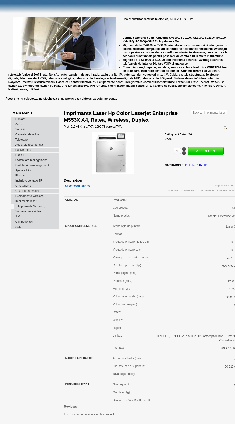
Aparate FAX (23, 170)
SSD (18, 226)
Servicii (20, 129)
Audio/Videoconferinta (29, 144)
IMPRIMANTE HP (195, 164)
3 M (17, 216)
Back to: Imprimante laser (209, 112)
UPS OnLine (23, 185)
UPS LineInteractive (27, 191)
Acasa (19, 124)
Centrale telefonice (27, 134)
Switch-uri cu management (32, 165)
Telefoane (21, 139)
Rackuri (20, 155)
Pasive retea (23, 150)
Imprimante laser (26, 201)
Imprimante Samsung (31, 206)
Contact (20, 119)
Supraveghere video (28, 211)
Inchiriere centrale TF (28, 180)
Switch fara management (31, 160)
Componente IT (25, 221)
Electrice (20, 175)
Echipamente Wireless (29, 196)
